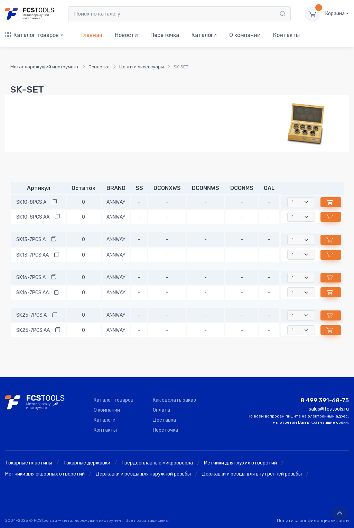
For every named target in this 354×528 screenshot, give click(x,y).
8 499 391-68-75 (324, 400)
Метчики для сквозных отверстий (45, 474)
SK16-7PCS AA (32, 293)
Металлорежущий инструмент (44, 66)
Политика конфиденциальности (313, 520)
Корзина (335, 14)
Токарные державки (86, 463)
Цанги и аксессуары (141, 66)
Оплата (161, 410)
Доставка (164, 420)
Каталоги (204, 35)
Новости (126, 35)
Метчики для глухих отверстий (240, 463)
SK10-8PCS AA (32, 217)
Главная (91, 35)
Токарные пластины (28, 463)
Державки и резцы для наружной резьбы (143, 474)
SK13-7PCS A (31, 239)
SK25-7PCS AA (33, 330)
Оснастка (99, 66)
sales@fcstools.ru (329, 409)
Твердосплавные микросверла (157, 463)
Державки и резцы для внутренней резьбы (252, 474)
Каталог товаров (32, 35)
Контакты (286, 35)
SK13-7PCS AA (32, 255)
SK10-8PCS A (31, 202)
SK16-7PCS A (31, 277)
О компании (245, 35)
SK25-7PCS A (31, 315)
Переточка (164, 35)
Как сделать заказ (174, 400)
